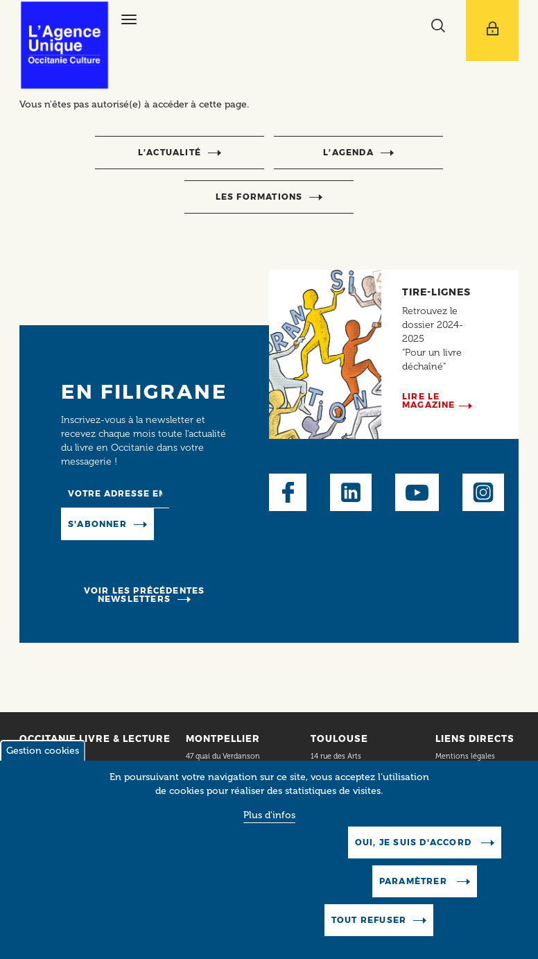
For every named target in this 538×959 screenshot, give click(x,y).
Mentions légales (466, 756)
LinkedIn (351, 492)
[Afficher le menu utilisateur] (492, 30)
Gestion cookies (42, 753)
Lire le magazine (428, 400)
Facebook (287, 492)
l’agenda (348, 152)
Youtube (417, 492)
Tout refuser (368, 922)
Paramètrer (414, 883)
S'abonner (97, 524)
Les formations (259, 196)
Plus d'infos (269, 817)
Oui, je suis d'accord (414, 844)
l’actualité (169, 152)
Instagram (483, 492)
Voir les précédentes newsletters (144, 594)
